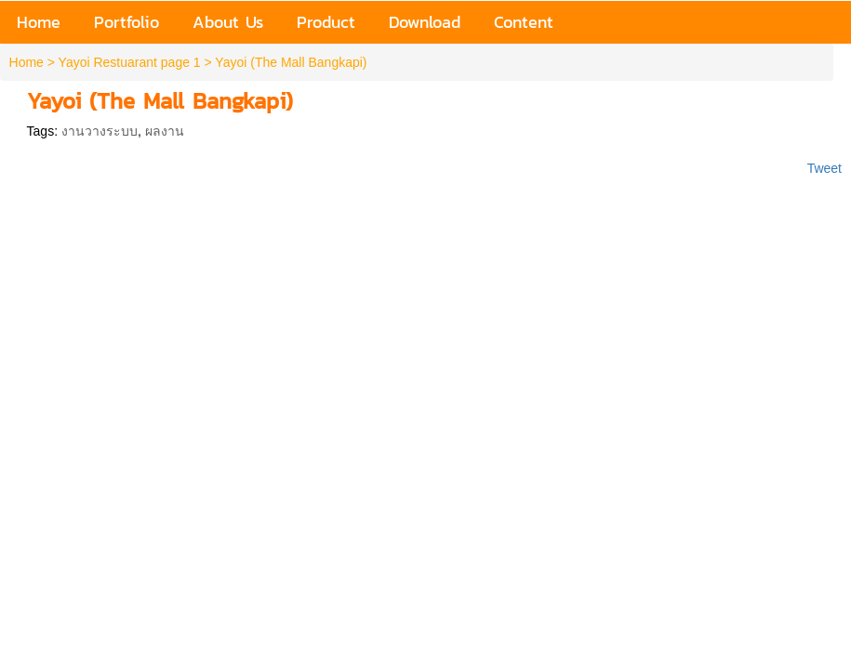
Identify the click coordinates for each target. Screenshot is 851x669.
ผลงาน (164, 131)
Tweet (824, 168)
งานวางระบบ (99, 131)
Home (26, 62)
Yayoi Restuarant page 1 (130, 62)
